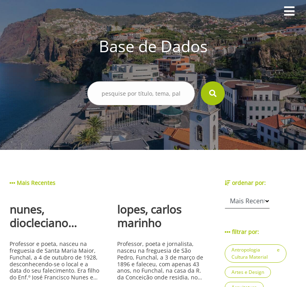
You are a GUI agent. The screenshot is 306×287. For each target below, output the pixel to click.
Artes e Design (247, 272)
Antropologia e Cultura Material (255, 253)
